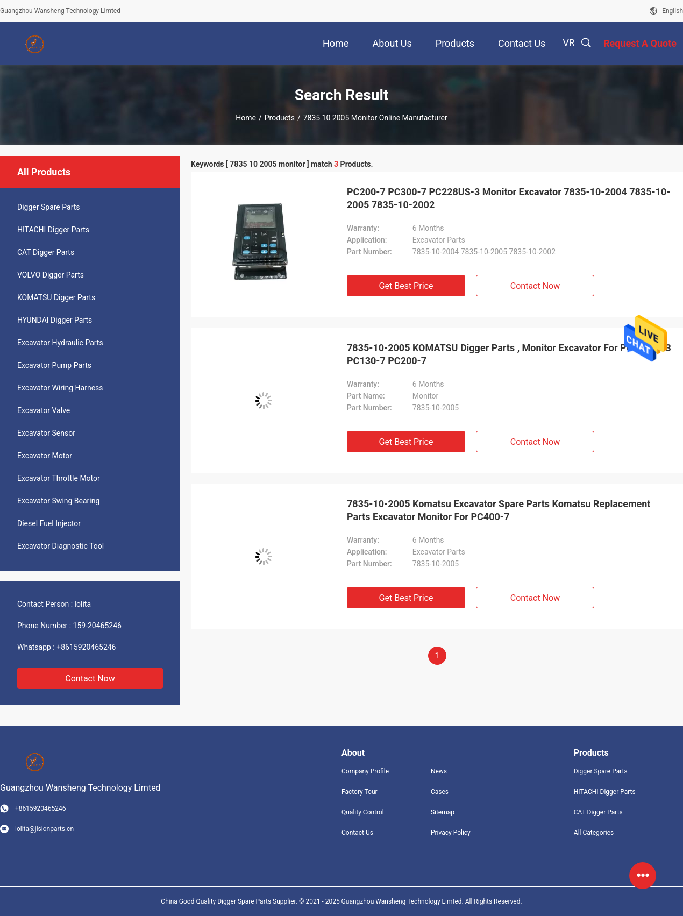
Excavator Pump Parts (54, 365)
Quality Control (363, 812)
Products (280, 117)
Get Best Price (406, 286)
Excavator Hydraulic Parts (60, 342)
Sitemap (442, 812)
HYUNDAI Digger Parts (54, 320)
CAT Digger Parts (45, 252)
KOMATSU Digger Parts (56, 297)
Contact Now (90, 678)
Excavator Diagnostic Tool (60, 546)
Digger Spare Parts (48, 207)
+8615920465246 (86, 647)
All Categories (594, 832)
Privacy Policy (451, 832)
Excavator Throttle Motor (58, 478)
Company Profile (365, 771)
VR (569, 42)
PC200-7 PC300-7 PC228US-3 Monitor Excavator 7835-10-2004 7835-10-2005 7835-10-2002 (508, 198)
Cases (440, 792)
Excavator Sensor (46, 433)
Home (246, 117)
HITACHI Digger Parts (53, 229)
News (439, 771)
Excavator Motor (44, 455)
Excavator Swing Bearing (58, 500)
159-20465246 (97, 625)
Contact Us (357, 832)
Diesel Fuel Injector (49, 523)
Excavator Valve (43, 410)
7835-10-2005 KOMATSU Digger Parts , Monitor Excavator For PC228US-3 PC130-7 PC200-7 (509, 354)
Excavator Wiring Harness (60, 388)
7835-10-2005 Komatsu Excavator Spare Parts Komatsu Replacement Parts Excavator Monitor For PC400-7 (498, 510)
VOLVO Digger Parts (50, 275)
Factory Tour (360, 792)
